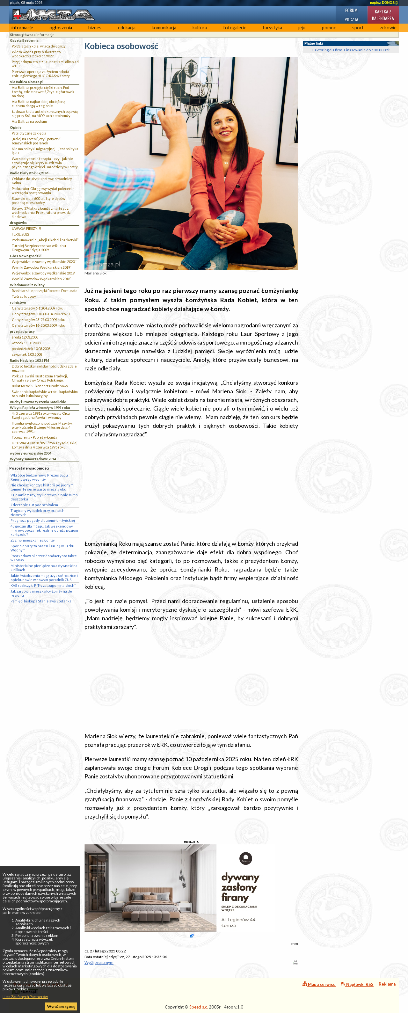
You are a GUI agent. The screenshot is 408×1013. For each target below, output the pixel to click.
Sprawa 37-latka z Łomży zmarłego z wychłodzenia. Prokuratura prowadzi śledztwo (41, 212)
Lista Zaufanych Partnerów (25, 996)
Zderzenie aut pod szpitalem (34, 505)
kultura (200, 27)
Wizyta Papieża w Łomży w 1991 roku (40, 407)
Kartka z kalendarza (383, 14)
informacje (22, 27)
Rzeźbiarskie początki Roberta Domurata (44, 290)
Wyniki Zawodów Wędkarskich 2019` (41, 267)
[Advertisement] (191, 489)
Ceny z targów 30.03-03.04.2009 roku (41, 314)
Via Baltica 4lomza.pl (26, 82)
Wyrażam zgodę (61, 1006)
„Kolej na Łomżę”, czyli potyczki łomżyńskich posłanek (36, 141)
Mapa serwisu (319, 984)
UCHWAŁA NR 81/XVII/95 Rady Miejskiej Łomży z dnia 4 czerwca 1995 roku (44, 445)
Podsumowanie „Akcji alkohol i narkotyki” (45, 240)
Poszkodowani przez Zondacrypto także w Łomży (44, 558)
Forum (351, 10)
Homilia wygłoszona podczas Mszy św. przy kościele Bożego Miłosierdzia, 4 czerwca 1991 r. (42, 427)
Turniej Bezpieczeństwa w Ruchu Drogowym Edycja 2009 (39, 248)
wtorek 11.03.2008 (26, 343)
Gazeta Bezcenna (24, 40)
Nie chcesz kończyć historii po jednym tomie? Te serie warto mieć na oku (42, 487)
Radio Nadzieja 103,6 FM (29, 360)
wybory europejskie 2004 (30, 453)
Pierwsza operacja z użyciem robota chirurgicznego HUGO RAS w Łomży (41, 73)
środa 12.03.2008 (25, 337)
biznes (94, 27)
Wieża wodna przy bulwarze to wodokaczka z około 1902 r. (36, 54)
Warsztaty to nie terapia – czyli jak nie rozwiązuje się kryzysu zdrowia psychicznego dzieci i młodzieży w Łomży (45, 163)
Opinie (15, 127)
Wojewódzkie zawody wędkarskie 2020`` (44, 261)
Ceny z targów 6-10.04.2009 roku (37, 308)
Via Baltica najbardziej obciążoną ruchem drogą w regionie (38, 103)
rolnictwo (18, 302)
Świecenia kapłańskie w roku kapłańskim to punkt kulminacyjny (45, 394)
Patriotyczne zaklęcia (29, 133)
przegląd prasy (22, 331)
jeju (301, 27)
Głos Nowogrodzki (25, 256)
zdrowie (388, 27)
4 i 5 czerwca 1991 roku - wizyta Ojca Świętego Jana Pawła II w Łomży (41, 415)
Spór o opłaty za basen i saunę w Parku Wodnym (42, 548)
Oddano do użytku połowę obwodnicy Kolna (42, 181)
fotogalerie (234, 27)
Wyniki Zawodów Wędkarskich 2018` (41, 279)
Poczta (351, 19)
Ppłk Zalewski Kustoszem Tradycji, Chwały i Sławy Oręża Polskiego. (40, 378)
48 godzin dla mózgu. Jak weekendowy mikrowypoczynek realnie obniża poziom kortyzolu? (44, 530)
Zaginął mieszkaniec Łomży (33, 540)
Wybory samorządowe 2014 (33, 459)
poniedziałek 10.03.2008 (31, 348)
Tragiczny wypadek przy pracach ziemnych (37, 512)
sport (358, 27)
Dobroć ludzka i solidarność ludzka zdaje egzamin (44, 368)
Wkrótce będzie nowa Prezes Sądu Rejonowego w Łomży (39, 477)
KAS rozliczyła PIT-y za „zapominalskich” (43, 585)
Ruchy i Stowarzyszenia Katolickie (38, 402)
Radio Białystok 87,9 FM (29, 173)
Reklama (387, 984)
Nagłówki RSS (357, 984)
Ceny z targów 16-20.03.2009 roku (38, 325)
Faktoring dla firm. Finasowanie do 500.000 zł (351, 49)
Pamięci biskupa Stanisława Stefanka (41, 601)
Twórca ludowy (24, 296)
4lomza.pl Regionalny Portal (40, 988)
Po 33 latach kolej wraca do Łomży (39, 46)
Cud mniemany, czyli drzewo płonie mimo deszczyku (44, 497)
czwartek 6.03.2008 (27, 354)
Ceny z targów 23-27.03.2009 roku (38, 319)
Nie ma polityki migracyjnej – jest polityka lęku (45, 151)
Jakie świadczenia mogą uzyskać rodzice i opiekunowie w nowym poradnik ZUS (44, 577)
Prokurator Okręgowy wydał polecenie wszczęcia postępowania (43, 190)
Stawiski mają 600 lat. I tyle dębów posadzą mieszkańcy (38, 200)
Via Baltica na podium (29, 121)
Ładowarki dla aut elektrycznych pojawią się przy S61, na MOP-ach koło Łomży (45, 113)
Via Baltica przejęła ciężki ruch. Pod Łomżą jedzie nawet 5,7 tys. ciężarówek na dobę (43, 91)
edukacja (126, 27)
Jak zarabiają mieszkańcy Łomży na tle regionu (41, 593)
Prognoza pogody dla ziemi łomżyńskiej (43, 520)
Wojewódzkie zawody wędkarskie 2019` (44, 273)
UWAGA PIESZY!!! (26, 228)
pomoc (329, 27)
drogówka (18, 223)
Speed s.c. (198, 1006)
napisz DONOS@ (384, 2)
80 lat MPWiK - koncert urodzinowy (40, 386)
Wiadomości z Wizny (27, 285)
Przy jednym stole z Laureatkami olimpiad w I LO (45, 64)
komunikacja (164, 27)
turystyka (272, 27)
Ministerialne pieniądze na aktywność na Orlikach (44, 568)
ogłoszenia (60, 27)
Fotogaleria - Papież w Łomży (34, 437)
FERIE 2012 (20, 234)
